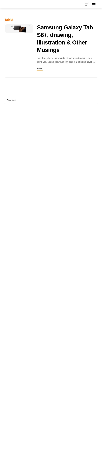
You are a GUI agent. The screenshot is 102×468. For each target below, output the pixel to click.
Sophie (8, 277)
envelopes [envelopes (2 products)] (51, 396)
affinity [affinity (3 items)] (14, 351)
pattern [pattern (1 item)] (7, 390)
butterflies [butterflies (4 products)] (49, 360)
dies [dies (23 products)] (46, 388)
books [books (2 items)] (8, 356)
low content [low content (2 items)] (17, 381)
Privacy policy (24, 460)
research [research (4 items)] (21, 397)
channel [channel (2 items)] (16, 360)
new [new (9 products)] (58, 411)
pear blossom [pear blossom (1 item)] (14, 390)
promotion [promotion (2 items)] (24, 393)
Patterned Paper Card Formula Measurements (30, 238)
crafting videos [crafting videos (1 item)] (23, 363)
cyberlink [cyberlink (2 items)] (9, 368)
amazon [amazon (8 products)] (53, 350)
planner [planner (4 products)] (53, 417)
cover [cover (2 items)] (8, 363)
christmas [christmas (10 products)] (43, 368)
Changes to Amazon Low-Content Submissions (37, 272)
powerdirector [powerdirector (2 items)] (11, 393)
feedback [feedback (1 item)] (8, 376)
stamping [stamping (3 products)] (52, 429)
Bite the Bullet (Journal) (26, 289)
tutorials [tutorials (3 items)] (9, 406)
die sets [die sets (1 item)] (21, 372)
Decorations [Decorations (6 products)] (51, 383)
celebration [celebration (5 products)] (48, 364)
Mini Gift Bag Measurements (23, 248)
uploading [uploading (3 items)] (11, 411)
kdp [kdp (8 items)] (8, 381)
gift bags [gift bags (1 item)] (14, 376)
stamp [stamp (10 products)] (54, 425)
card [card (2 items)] (21, 356)
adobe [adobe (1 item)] (7, 352)
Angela (8, 272)
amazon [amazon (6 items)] (24, 351)
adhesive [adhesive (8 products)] (42, 350)
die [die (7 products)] (60, 383)
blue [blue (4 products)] (50, 356)
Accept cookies (24, 448)
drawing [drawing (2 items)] (29, 372)
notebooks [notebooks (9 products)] (43, 416)
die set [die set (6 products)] (54, 389)
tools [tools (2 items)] (17, 402)
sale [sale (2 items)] (29, 397)
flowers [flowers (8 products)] (59, 395)
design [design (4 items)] (18, 367)
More (40, 69)
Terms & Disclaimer (60, 454)
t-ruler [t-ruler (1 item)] (12, 403)
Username (15, 115)
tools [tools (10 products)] (49, 440)
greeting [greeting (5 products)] (41, 407)
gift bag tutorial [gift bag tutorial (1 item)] (23, 376)
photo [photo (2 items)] (22, 389)
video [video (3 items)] (20, 411)
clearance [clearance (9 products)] (56, 368)
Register (9, 154)
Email (18, 198)
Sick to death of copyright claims (30, 266)
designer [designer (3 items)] (10, 372)
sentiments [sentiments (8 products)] (43, 425)
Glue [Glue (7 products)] (62, 401)
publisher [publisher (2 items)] (9, 397)
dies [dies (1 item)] (17, 372)
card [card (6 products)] (56, 360)
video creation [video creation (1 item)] (28, 411)
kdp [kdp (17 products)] (49, 412)
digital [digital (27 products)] (42, 395)
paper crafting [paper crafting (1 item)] (24, 386)
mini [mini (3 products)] (53, 412)
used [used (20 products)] (56, 440)
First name (20, 179)
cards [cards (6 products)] (40, 364)
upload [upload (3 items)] (19, 406)
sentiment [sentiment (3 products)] (50, 421)
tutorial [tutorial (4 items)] (24, 402)
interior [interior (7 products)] (60, 406)
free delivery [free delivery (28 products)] (48, 401)
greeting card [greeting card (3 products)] (50, 407)
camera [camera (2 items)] (15, 356)
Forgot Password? (13, 158)
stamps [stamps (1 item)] (7, 403)
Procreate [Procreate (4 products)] (41, 421)
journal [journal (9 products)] (41, 411)
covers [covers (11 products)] (41, 373)
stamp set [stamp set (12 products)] (57, 434)
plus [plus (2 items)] (28, 389)
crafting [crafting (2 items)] (14, 363)
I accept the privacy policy (32, 208)
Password (15, 127)
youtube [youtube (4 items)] (10, 416)
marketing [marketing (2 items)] (29, 381)
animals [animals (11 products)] (42, 355)
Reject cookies (24, 454)
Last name (20, 189)
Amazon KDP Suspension (35, 283)
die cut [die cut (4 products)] (40, 389)
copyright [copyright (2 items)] (25, 360)
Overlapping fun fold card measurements (28, 228)
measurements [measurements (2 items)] (12, 386)
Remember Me (16, 139)
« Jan (70, 376)
